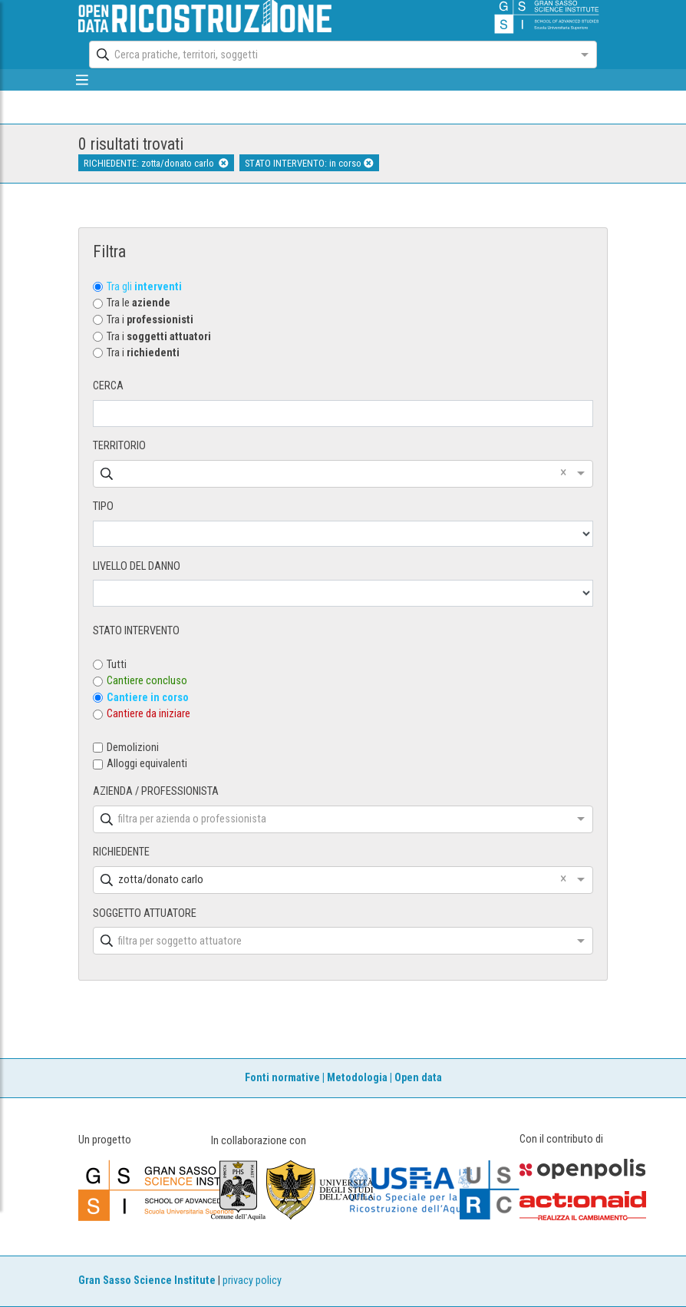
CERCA (108, 385)
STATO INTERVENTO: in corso (309, 163)
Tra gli (144, 286)
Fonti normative (282, 1077)
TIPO (103, 506)
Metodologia (357, 1077)
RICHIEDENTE (121, 852)
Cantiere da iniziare (148, 713)
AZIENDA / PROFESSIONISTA (156, 791)
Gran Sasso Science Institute (147, 1280)
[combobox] (328, 54)
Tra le (138, 302)
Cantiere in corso (148, 697)
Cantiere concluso (147, 680)
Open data (418, 1077)
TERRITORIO (119, 445)
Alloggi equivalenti (147, 763)
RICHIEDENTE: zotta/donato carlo (156, 163)
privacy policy (252, 1280)
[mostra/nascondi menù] (82, 80)
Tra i (150, 319)
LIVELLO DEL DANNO (136, 566)
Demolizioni (133, 747)
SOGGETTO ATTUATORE (144, 913)
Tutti (117, 664)
